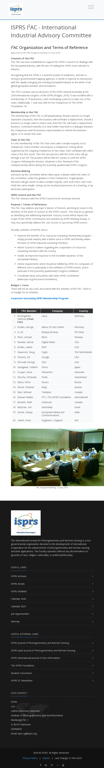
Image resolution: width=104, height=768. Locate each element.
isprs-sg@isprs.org (27, 733)
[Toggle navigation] (91, 7)
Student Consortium (21, 673)
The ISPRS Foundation (22, 665)
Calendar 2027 (18, 606)
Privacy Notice (30, 758)
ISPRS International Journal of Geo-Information (35, 657)
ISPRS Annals (18, 583)
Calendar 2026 (18, 598)
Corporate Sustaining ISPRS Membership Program (40, 298)
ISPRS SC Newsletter (22, 680)
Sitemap (15, 621)
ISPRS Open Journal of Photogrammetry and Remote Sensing (43, 650)
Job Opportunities (20, 613)
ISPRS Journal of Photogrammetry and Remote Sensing (40, 642)
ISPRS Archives (18, 576)
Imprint (46, 758)
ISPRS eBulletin (19, 591)
